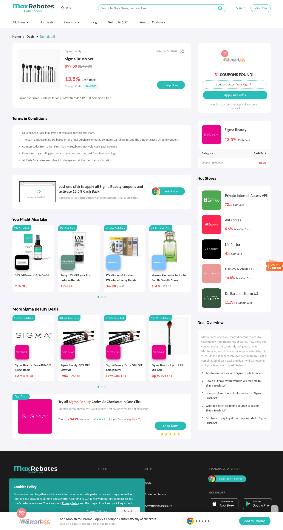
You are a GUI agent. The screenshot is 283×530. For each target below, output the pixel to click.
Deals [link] (30, 37)
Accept (128, 511)
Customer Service (155, 494)
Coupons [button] (72, 22)
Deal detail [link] (47, 37)
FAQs (148, 482)
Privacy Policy (70, 503)
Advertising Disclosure (158, 506)
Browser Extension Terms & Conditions (117, 197)
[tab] (234, 372)
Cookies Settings (97, 511)
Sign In (240, 8)
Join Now (260, 8)
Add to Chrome (254, 521)
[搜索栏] (154, 8)
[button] (66, 8)
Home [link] (16, 37)
